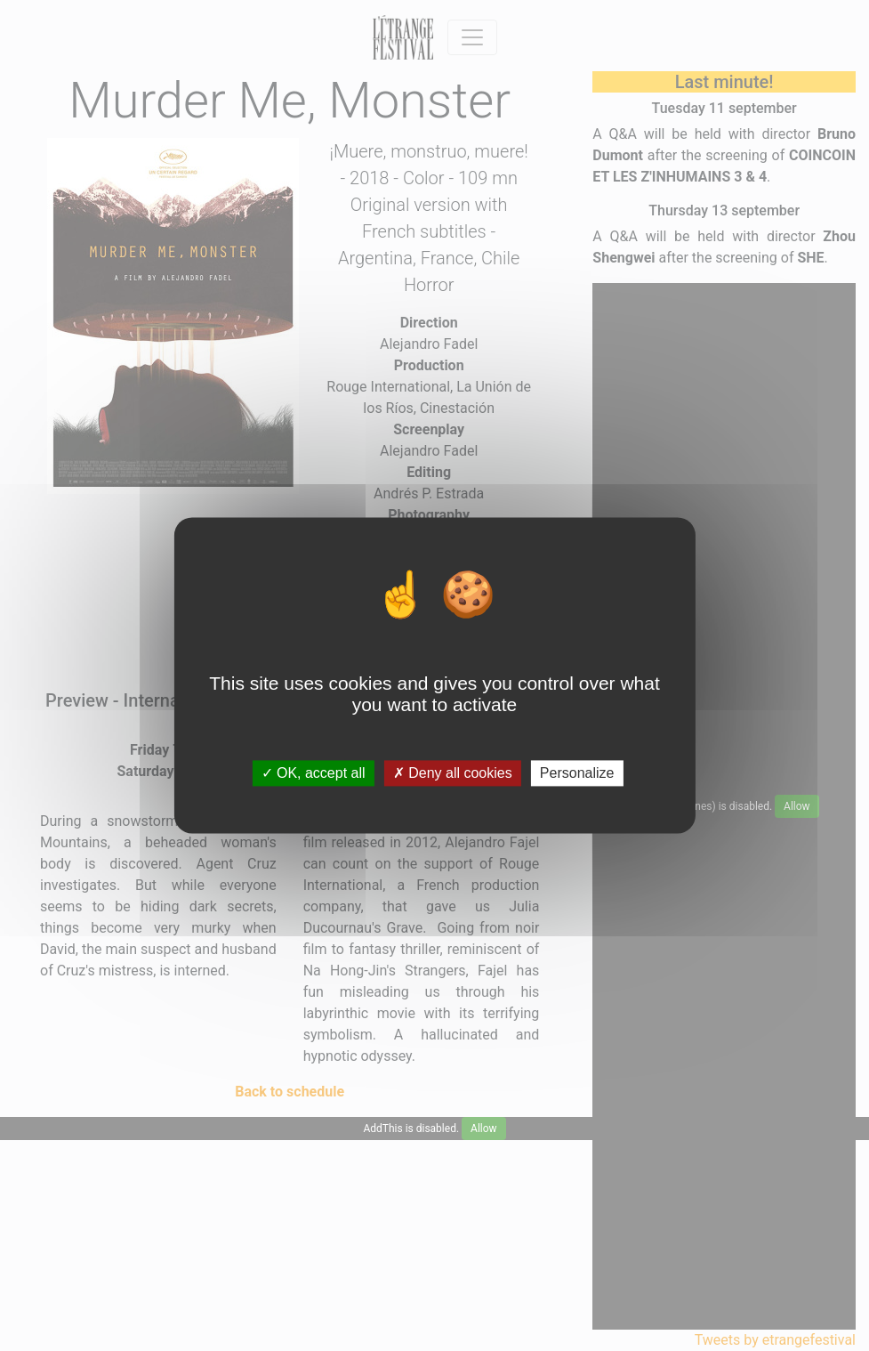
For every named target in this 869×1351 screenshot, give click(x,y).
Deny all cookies (452, 773)
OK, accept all (314, 773)
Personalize (577, 773)
